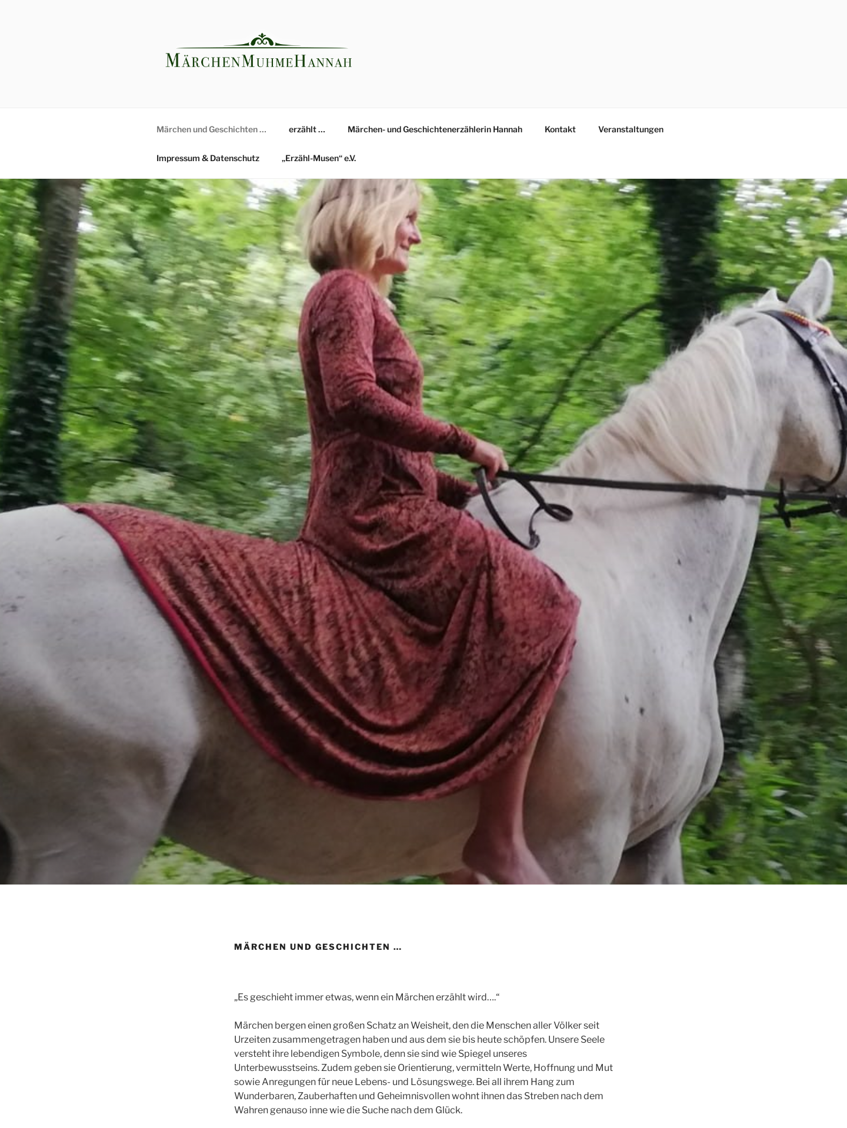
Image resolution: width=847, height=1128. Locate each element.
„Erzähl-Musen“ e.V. (319, 158)
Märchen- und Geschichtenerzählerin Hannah (435, 129)
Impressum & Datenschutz (207, 158)
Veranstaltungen (630, 129)
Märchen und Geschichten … (211, 129)
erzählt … (307, 129)
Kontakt (560, 129)
